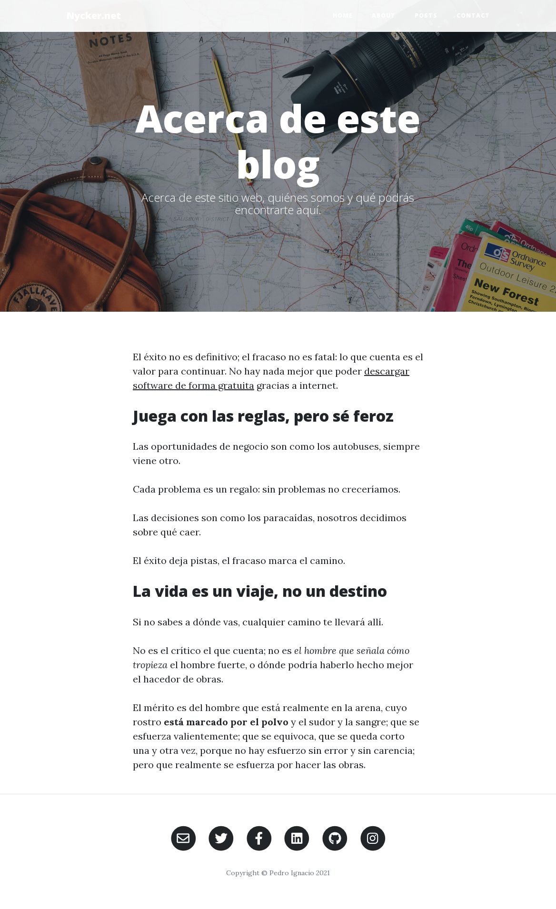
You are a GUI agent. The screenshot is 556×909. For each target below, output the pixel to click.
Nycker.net (93, 15)
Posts (426, 15)
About (384, 15)
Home (343, 15)
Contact (473, 15)
